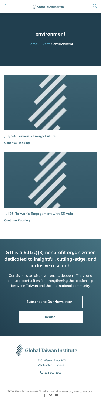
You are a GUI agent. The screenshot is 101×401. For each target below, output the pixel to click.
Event (45, 44)
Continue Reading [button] (17, 142)
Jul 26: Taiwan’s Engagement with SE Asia (38, 213)
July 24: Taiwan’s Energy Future (30, 136)
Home (32, 44)
